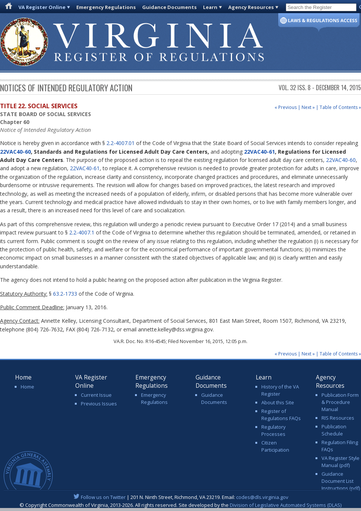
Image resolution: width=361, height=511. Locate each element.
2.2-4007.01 (120, 143)
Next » (308, 107)
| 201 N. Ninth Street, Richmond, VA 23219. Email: (180, 497)
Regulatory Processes (273, 430)
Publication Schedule (334, 430)
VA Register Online (41, 7)
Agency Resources (251, 7)
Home (27, 386)
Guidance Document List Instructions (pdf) (341, 480)
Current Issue (96, 395)
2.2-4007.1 (81, 232)
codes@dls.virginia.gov (262, 497)
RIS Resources (338, 417)
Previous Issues (99, 403)
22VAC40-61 (259, 151)
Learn (210, 7)
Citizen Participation (275, 446)
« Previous (286, 107)
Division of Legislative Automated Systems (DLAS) (285, 505)
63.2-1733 (65, 293)
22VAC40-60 (15, 151)
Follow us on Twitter (103, 497)
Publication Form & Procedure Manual (340, 402)
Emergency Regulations (106, 7)
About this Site (277, 402)
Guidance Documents (169, 7)
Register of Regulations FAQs (281, 415)
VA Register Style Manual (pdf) (340, 462)
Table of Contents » (340, 107)
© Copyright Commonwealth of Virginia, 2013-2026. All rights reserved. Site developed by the (180, 505)
